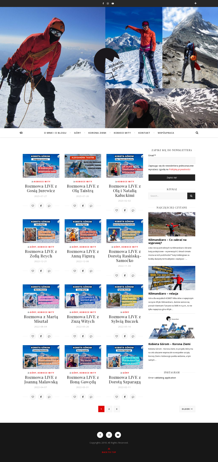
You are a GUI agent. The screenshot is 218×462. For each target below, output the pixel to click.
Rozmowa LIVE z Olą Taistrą (82, 188)
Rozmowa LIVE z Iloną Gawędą (82, 378)
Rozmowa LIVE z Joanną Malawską (41, 378)
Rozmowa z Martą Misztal (41, 317)
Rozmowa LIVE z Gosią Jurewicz (40, 188)
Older (187, 407)
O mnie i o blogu (55, 132)
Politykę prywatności (179, 169)
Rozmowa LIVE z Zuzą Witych (82, 317)
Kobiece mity (122, 132)
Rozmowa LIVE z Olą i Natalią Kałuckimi (124, 190)
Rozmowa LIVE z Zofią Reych (40, 253)
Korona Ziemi (97, 132)
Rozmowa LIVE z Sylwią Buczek (124, 317)
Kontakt (144, 132)
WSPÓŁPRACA (166, 132)
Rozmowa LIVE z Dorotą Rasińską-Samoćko (124, 255)
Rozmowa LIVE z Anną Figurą (82, 253)
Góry (77, 132)
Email (152, 155)
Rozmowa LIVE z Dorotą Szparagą (125, 378)
